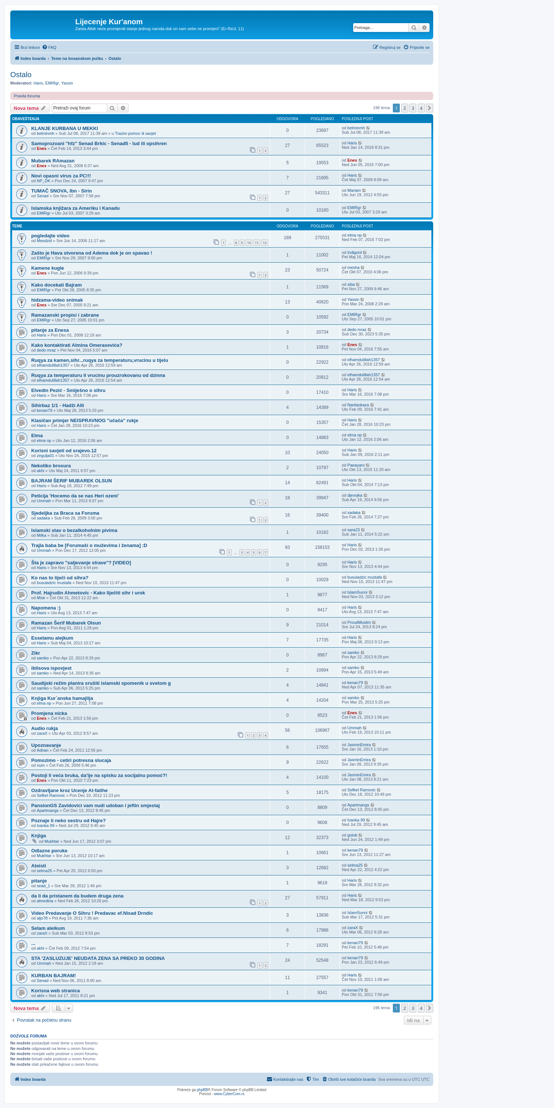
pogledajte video (50, 235)
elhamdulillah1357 (53, 365)
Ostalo (21, 75)
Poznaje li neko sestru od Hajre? (68, 820)
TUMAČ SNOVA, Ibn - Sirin (61, 191)
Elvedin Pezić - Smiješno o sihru (68, 390)
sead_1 (43, 886)
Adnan (42, 750)
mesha (353, 267)
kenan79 (44, 410)
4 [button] (421, 108)
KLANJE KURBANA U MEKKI (64, 128)
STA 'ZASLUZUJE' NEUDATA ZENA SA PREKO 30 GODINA (98, 958)
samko (42, 658)
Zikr (35, 653)
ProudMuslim (359, 622)
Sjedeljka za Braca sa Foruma (65, 513)
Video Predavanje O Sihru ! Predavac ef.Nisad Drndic (92, 913)
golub (352, 835)
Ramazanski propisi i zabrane (65, 315)
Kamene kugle (47, 268)
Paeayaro (356, 465)
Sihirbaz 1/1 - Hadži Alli (57, 405)
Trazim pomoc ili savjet (135, 133)
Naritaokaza (358, 405)
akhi (40, 470)
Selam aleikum (48, 928)
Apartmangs (47, 810)
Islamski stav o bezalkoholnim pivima (74, 530)
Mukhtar (51, 841)
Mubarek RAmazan (53, 160)
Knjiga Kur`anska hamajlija (62, 698)
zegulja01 (45, 455)
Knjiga (38, 835)
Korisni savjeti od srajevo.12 (64, 450)
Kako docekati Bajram (56, 285)
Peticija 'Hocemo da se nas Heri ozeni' (75, 496)
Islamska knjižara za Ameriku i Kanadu (75, 208)
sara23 (353, 530)
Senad (42, 196)
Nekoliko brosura (51, 465)
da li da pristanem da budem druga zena (77, 896)
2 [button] (404, 108)
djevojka (354, 495)
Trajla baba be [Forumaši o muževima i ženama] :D (89, 545)
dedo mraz (356, 329)
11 (256, 242)
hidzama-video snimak (57, 300)
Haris (38, 83)
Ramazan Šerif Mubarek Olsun (66, 623)
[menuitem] (49, 47)
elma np (354, 235)
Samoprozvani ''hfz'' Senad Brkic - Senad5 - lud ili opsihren (99, 143)
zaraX (42, 733)
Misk (41, 598)
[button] (429, 108)
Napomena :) (46, 608)
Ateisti (38, 865)
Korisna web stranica (55, 990)
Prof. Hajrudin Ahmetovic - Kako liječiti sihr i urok (88, 593)
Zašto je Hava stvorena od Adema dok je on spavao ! (91, 253)
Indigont (354, 252)
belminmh (45, 133)
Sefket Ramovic (51, 795)
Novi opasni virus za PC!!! (61, 176)
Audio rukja (44, 728)
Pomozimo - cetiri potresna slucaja (71, 760)
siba (351, 284)
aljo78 (42, 918)
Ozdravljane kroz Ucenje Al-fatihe (69, 790)
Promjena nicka (49, 713)
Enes (41, 148)
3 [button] (413, 108)
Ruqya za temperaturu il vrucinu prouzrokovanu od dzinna (98, 375)
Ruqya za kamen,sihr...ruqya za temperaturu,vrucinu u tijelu (99, 360)
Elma (37, 435)
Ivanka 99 (45, 825)
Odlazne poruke (49, 850)
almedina (45, 901)
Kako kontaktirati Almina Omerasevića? (76, 345)
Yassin (67, 83)
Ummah (44, 501)
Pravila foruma (27, 96)
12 (265, 242)
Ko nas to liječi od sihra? (59, 577)
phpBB (202, 1090)
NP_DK (43, 181)
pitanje (39, 881)
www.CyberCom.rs (229, 1094)
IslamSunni (357, 592)
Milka (41, 535)
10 (249, 242)
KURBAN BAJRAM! (53, 975)
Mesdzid (44, 240)
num (40, 765)
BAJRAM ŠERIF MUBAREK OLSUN (71, 480)
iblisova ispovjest (51, 668)
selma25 (44, 870)
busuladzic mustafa (54, 582)
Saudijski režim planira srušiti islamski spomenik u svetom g (101, 683)
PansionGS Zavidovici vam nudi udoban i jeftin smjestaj (95, 805)
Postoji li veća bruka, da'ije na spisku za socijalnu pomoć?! (99, 775)
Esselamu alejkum (52, 638)
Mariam (354, 190)
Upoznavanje (46, 745)
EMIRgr (52, 83)
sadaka (43, 518)
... (33, 943)
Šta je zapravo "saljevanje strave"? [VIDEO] (81, 562)
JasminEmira (359, 744)
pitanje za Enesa (50, 330)
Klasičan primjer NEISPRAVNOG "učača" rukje (84, 420)
